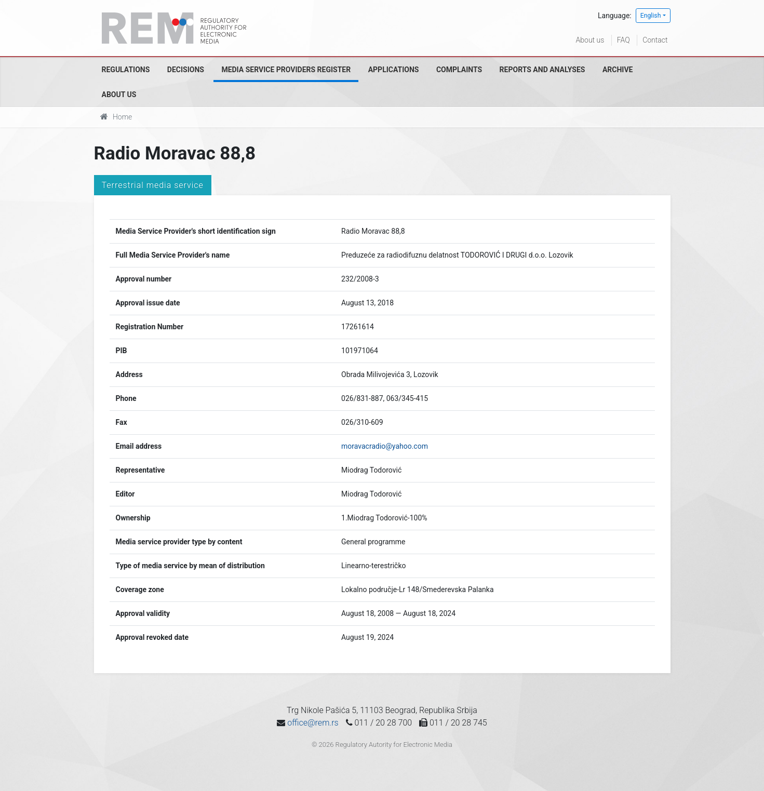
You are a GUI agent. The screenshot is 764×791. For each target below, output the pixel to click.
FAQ (623, 40)
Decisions (185, 69)
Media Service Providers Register (286, 69)
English (650, 15)
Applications (393, 69)
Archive (617, 69)
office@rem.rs (312, 723)
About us (590, 40)
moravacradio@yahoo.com (384, 446)
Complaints (459, 69)
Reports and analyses (542, 69)
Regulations (126, 69)
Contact (654, 40)
